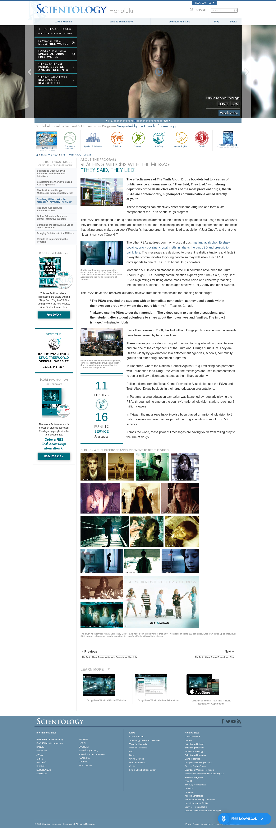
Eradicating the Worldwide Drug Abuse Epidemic (54, 183)
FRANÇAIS (41, 750)
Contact (132, 766)
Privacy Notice (192, 824)
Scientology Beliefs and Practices (144, 740)
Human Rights (180, 139)
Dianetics (189, 740)
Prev (110, 121)
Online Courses (136, 759)
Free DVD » (54, 315)
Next (165, 121)
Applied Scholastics (93, 139)
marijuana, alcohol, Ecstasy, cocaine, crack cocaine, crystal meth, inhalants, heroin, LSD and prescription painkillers (178, 247)
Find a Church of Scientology (142, 770)
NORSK (82, 743)
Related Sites (204, 3)
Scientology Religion (194, 748)
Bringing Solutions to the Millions (55, 233)
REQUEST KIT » (53, 456)
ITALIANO (83, 762)
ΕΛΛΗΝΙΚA (84, 758)
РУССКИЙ (41, 762)
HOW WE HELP (50, 154)
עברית (40, 754)
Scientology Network (194, 744)
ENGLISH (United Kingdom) (49, 743)
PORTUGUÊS (85, 765)
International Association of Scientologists (204, 773)
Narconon (138, 139)
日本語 (39, 759)
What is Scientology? (121, 21)
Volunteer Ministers (179, 21)
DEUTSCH (41, 773)
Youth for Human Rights (196, 807)
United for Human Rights (196, 803)
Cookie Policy (207, 824)
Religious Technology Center (198, 762)
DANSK (40, 747)
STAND (188, 781)
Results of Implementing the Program (52, 240)
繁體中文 (40, 766)
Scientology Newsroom (195, 755)
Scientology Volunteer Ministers (199, 770)
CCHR (201, 139)
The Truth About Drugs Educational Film (49, 209)
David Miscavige (192, 759)
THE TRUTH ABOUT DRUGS (76, 154)
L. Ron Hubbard (63, 21)
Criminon (117, 139)
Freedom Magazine (227, 146)
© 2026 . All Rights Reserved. (64, 824)
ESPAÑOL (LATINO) (88, 750)
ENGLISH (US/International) (49, 739)
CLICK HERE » (54, 366)
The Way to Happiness (70, 140)
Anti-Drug (158, 139)
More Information (137, 762)
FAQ (216, 21)
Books (233, 21)
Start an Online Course (195, 766)
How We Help (46, 148)
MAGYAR (83, 739)
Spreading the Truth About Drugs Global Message (55, 226)
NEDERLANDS (43, 770)
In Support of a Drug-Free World (200, 799)
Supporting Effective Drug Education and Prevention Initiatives (51, 174)
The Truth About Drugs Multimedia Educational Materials (55, 191)
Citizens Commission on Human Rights (203, 810)
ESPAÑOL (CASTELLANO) (92, 754)
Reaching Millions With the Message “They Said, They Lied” (54, 200)
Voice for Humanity (138, 744)
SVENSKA (84, 747)
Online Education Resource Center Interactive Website (52, 217)
